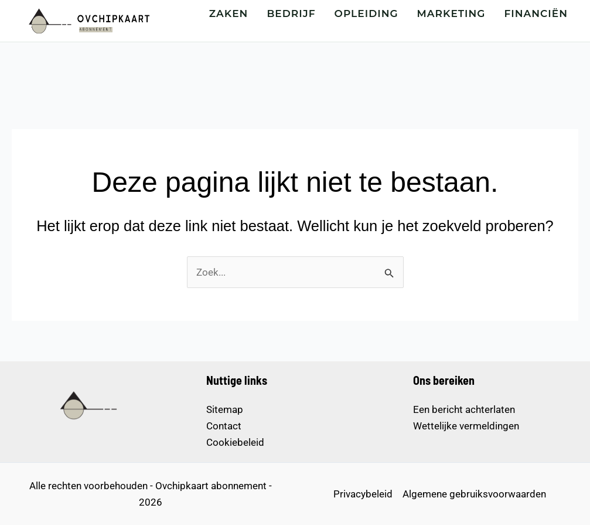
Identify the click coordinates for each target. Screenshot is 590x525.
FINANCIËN (536, 13)
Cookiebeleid (235, 442)
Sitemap (224, 409)
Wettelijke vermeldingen (466, 426)
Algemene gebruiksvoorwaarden (474, 494)
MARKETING (451, 13)
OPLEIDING (366, 13)
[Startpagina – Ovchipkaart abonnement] (88, 20)
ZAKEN (228, 13)
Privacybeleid (363, 494)
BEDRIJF (291, 13)
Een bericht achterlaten (464, 409)
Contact (223, 426)
